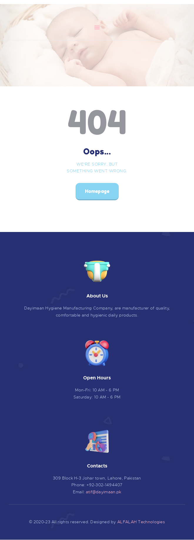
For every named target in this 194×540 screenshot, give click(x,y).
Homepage (97, 191)
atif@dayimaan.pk (103, 491)
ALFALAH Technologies (141, 521)
